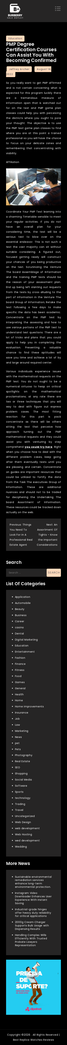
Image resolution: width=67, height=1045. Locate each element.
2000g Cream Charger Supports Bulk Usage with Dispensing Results (32, 925)
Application (22, 597)
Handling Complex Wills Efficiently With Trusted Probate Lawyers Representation (31, 940)
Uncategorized (25, 816)
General (20, 688)
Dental (19, 633)
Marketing (21, 731)
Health (19, 694)
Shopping (21, 773)
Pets (18, 749)
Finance (20, 664)
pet (17, 743)
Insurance (21, 712)
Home (19, 700)
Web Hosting (23, 834)
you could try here (39, 447)
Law (17, 725)
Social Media (23, 779)
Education (15, 38)
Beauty (19, 609)
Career (19, 621)
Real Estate (22, 761)
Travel (19, 810)
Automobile (23, 603)
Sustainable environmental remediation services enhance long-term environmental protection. (33, 882)
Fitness (19, 670)
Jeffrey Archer (19, 69)
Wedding (21, 846)
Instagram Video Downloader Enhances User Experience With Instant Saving (33, 898)
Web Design (23, 822)
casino (19, 627)
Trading (20, 804)
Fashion (20, 658)
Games (20, 682)
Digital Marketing (26, 639)
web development (27, 828)
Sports (19, 792)
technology (23, 798)
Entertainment (25, 651)
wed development (27, 840)
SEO (17, 767)
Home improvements (29, 706)
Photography (24, 755)
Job (17, 719)
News (18, 737)
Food (18, 676)
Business (21, 615)
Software (21, 786)
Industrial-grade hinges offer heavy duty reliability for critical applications (33, 913)
